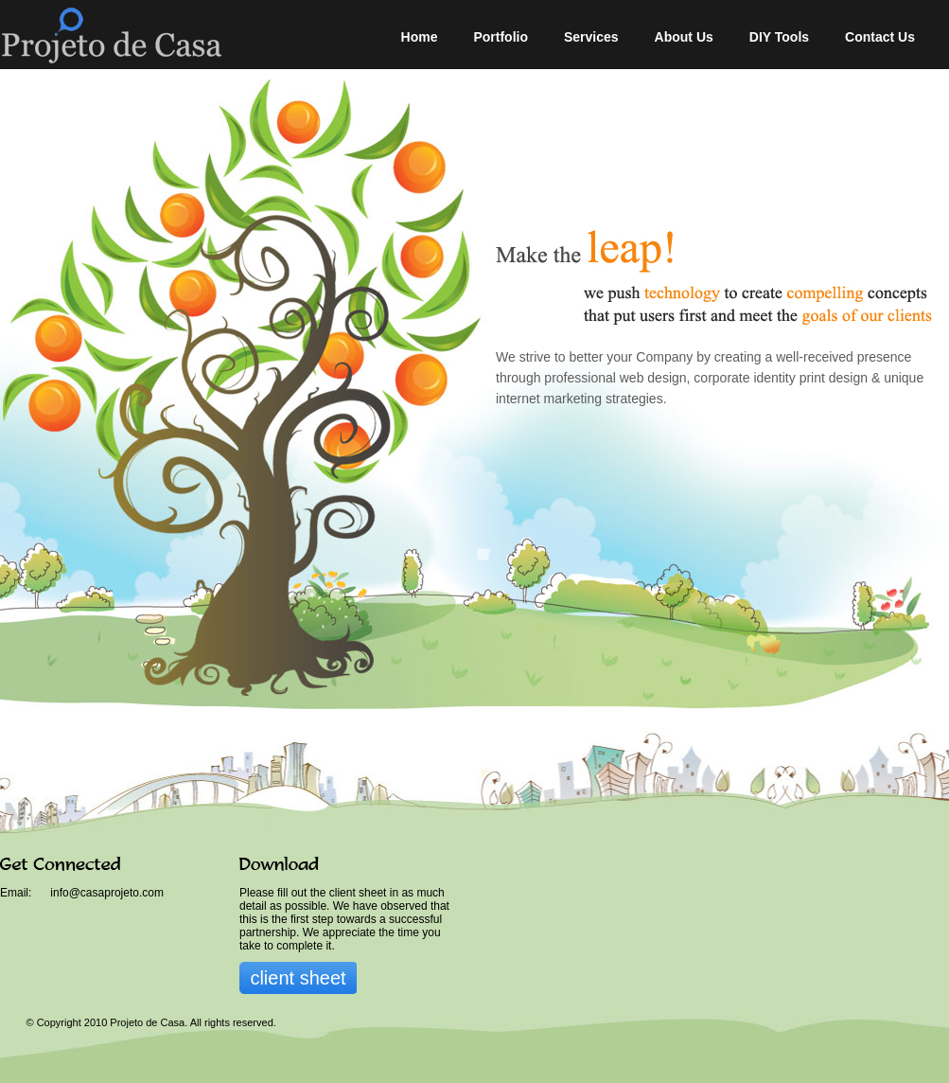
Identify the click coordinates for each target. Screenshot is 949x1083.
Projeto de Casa (160, 34)
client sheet (297, 978)
